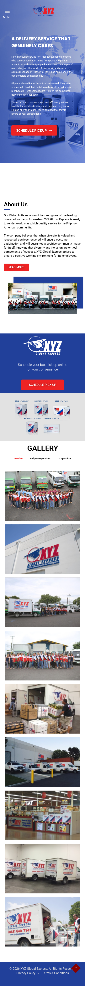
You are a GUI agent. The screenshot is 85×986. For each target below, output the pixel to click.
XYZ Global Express (33, 968)
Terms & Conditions (55, 973)
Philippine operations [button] (40, 458)
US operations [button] (64, 458)
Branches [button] (18, 458)
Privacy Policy (26, 973)
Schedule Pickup (34, 130)
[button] (6, 11)
